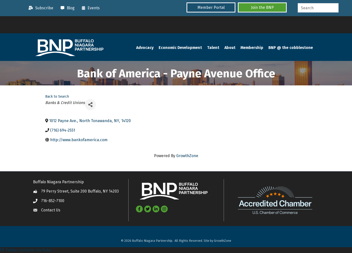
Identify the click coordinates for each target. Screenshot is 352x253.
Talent (213, 47)
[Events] (89, 8)
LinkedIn (27, 250)
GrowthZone (187, 155)
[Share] (90, 104)
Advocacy (145, 47)
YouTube (43, 250)
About (229, 47)
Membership (252, 47)
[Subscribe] (39, 8)
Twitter (11, 250)
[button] (211, 7)
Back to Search (57, 96)
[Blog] (66, 8)
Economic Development (180, 47)
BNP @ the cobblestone (290, 47)
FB (2, 250)
